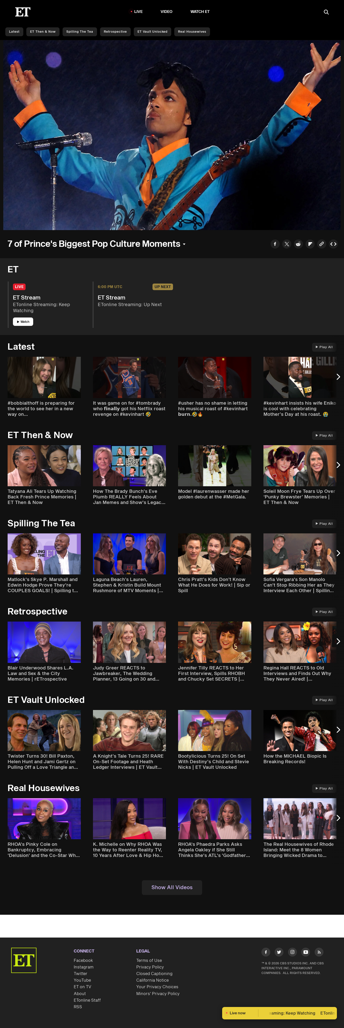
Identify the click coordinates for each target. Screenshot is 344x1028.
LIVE (138, 12)
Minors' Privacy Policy (158, 994)
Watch (23, 322)
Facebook (83, 961)
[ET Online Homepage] (22, 12)
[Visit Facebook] (265, 953)
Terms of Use (149, 961)
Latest (14, 31)
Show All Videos (172, 887)
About (80, 994)
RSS (78, 1007)
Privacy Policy (150, 967)
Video (167, 12)
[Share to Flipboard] (310, 244)
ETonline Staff (87, 1000)
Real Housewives (192, 31)
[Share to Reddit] (298, 244)
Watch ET (200, 12)
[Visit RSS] (319, 953)
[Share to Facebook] (275, 244)
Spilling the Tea (79, 31)
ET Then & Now (43, 31)
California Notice (152, 980)
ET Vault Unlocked (152, 31)
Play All (324, 347)
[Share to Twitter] (287, 244)
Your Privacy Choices (157, 987)
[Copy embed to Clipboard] (333, 244)
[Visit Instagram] (292, 953)
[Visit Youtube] (305, 953)
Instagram (83, 967)
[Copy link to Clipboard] (322, 244)
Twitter (80, 974)
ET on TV (82, 987)
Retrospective (115, 31)
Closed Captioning (154, 974)
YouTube (82, 980)
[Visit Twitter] (279, 953)
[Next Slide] (337, 379)
